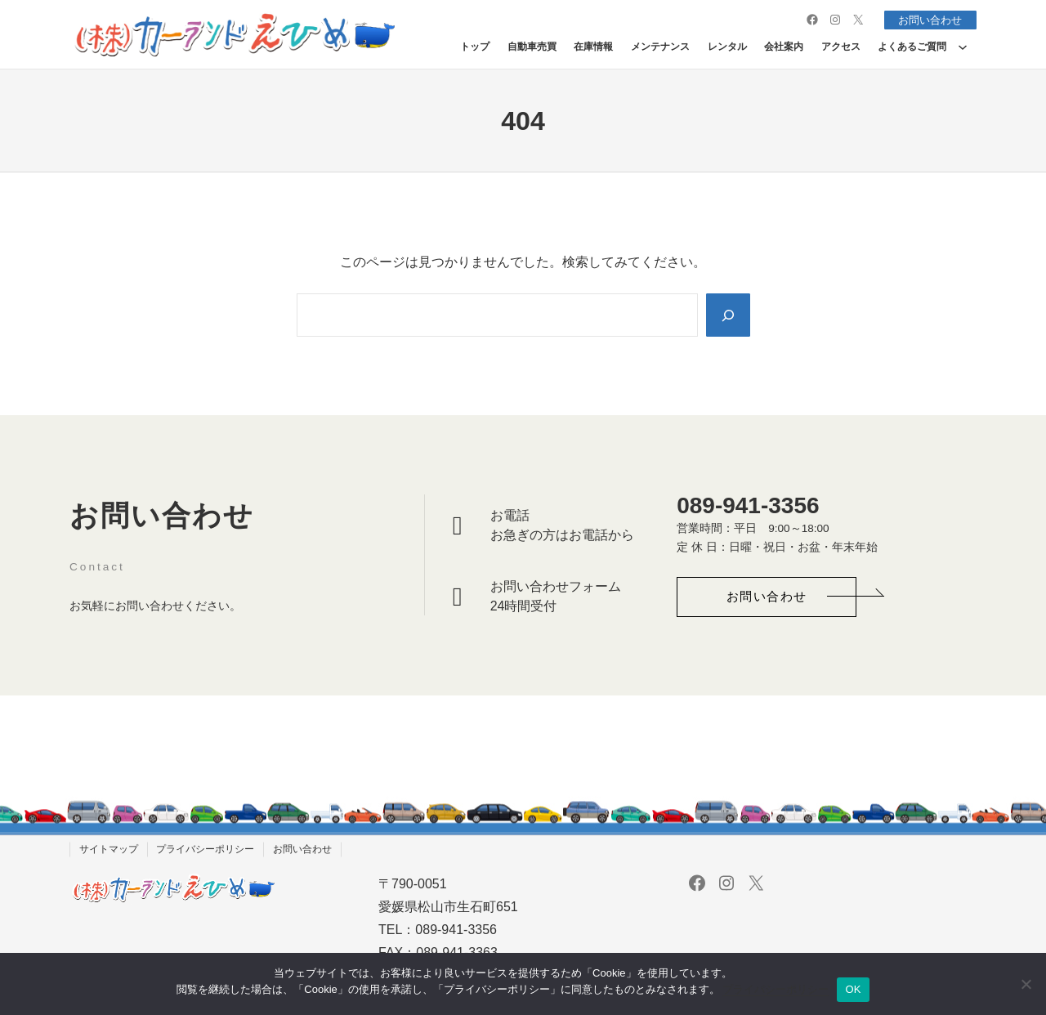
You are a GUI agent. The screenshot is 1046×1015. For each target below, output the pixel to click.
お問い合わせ (926, 19)
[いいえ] (1025, 984)
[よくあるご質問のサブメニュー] (963, 46)
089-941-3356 (748, 505)
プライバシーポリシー (775, 989)
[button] (766, 597)
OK (852, 989)
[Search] (727, 314)
